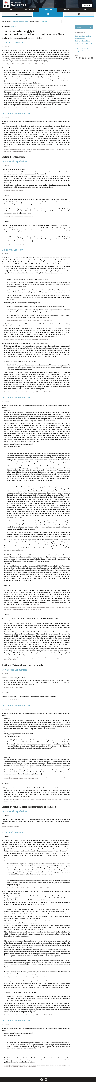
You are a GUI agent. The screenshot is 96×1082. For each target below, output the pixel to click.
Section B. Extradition (82, 41)
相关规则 (84, 27)
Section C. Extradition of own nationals (83, 45)
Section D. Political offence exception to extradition (84, 50)
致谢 (83, 3)
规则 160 (14, 26)
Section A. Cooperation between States (83, 37)
